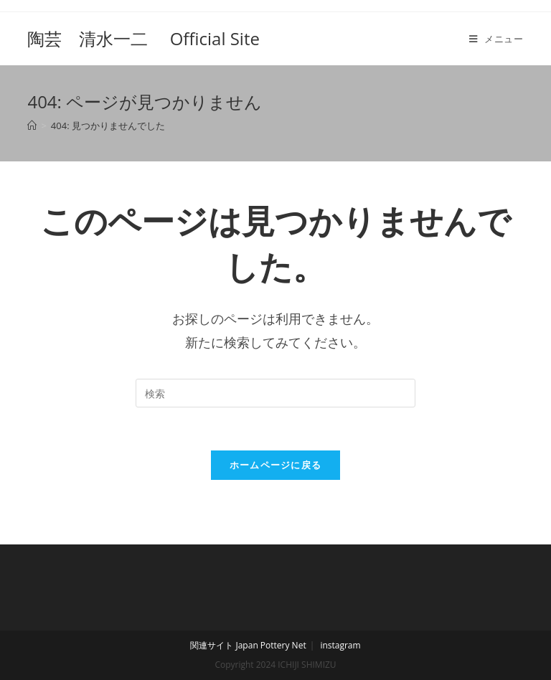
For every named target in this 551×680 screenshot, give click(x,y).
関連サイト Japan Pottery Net (248, 645)
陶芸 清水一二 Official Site (143, 38)
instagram (340, 645)
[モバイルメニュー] (496, 38)
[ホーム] (32, 125)
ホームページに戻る (276, 464)
